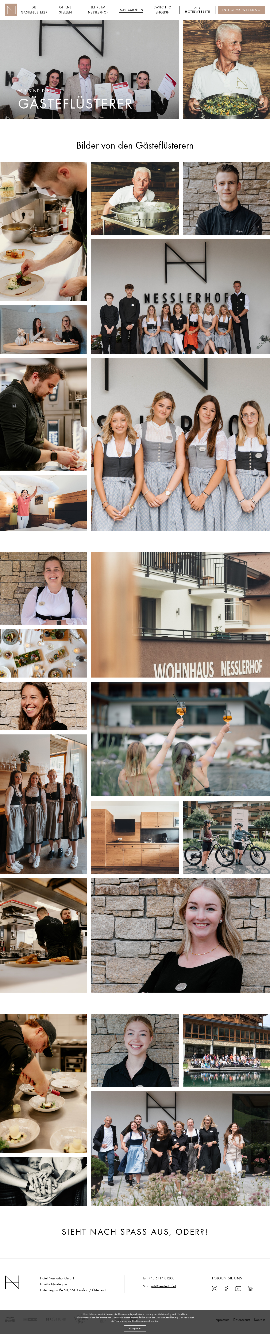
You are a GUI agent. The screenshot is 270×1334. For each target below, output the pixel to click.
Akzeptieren (135, 1328)
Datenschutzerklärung (167, 1317)
